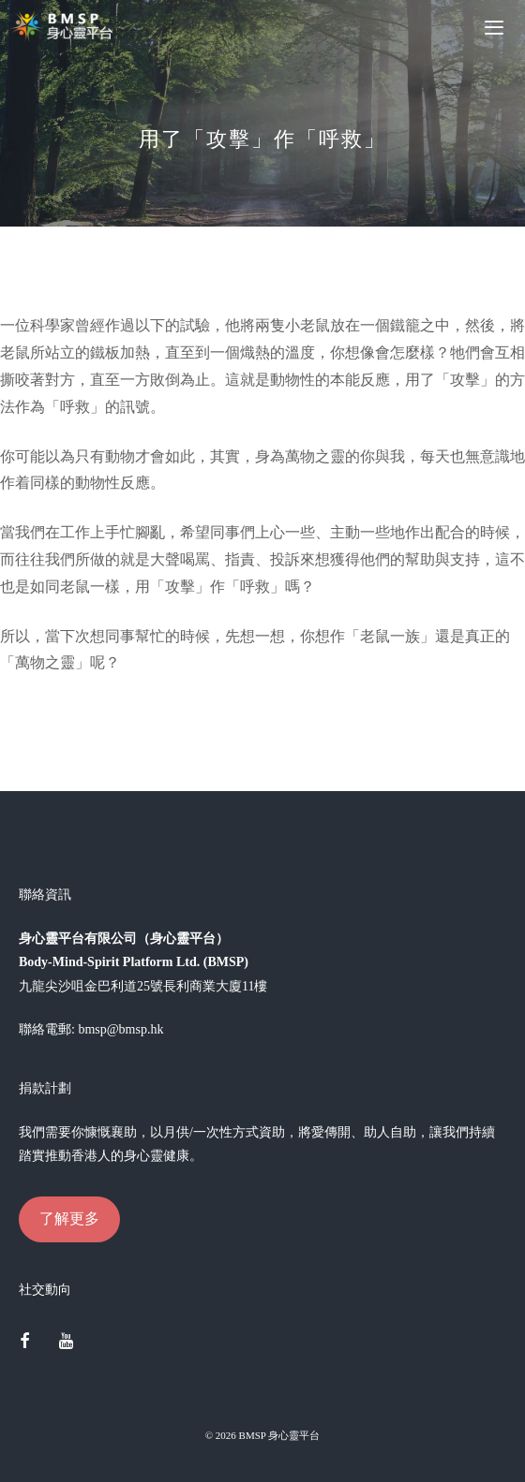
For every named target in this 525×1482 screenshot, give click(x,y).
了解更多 (69, 1218)
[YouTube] (66, 1342)
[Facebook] (24, 1342)
